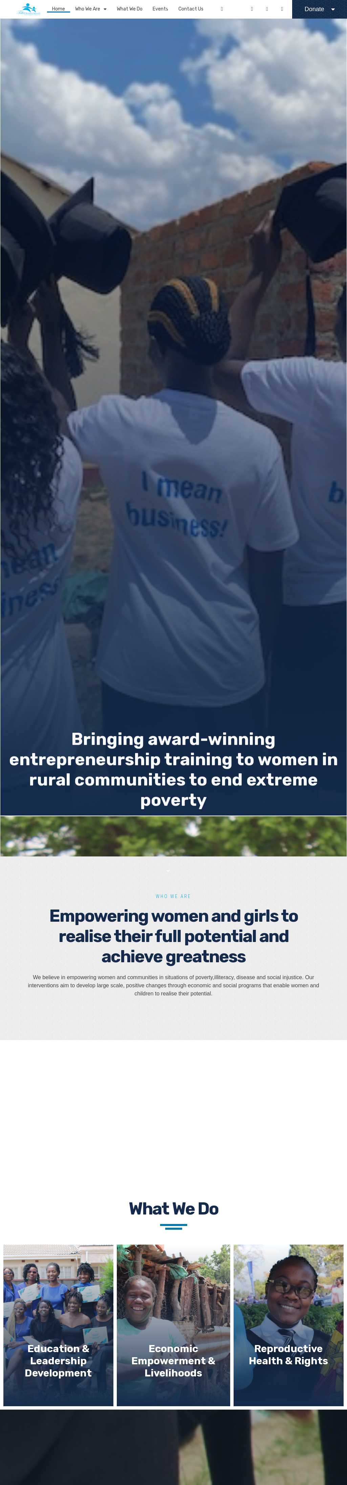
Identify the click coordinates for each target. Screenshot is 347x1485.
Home (58, 9)
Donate (320, 9)
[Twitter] (237, 9)
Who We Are (91, 9)
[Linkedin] (282, 9)
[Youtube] (267, 9)
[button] (168, 8)
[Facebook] (222, 9)
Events (160, 9)
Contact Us (190, 9)
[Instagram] (252, 9)
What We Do (130, 9)
